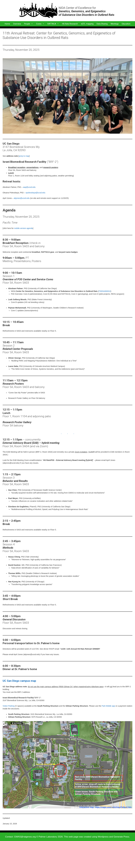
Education (126, 24)
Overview (17, 24)
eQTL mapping (87, 24)
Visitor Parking (9, 706)
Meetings (115, 24)
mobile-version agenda (23, 228)
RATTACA (54, 23)
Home (7, 24)
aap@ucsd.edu (29, 187)
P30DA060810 (105, 291)
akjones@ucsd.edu (22, 198)
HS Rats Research (70, 24)
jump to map (24, 156)
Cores (41, 23)
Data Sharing (102, 24)
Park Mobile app (108, 706)
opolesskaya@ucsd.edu (35, 193)
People (29, 23)
